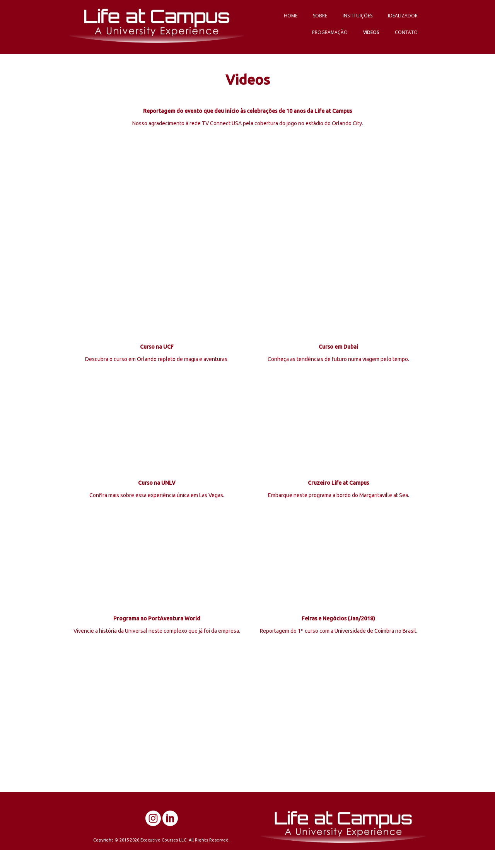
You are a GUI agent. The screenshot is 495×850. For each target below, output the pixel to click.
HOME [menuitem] (290, 15)
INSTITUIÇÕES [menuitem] (357, 15)
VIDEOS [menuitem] (371, 32)
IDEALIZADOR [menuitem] (403, 15)
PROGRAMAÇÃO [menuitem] (330, 32)
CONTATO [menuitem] (406, 32)
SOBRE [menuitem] (320, 15)
